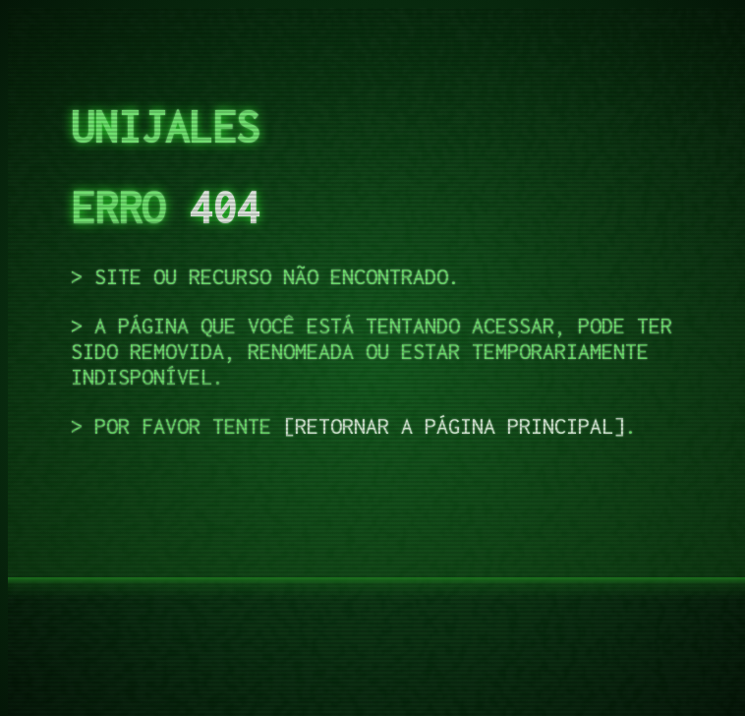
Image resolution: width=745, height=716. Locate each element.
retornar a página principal (454, 426)
